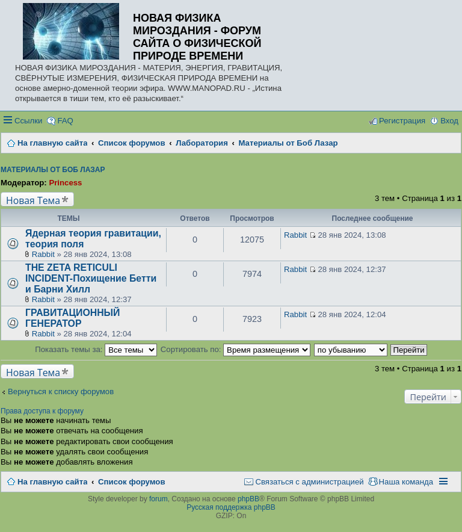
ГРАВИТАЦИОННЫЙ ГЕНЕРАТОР (72, 318)
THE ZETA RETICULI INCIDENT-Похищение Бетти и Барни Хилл (90, 278)
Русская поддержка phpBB (231, 507)
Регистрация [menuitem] (402, 120)
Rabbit (43, 254)
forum (158, 499)
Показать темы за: (96, 349)
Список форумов (131, 481)
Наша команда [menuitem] (406, 481)
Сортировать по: (235, 349)
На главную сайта (52, 481)
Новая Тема (33, 200)
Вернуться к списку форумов (61, 391)
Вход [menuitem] (449, 120)
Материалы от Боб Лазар (53, 169)
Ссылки (28, 120)
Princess (65, 182)
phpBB (248, 499)
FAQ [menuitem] (65, 120)
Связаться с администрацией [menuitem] (309, 481)
